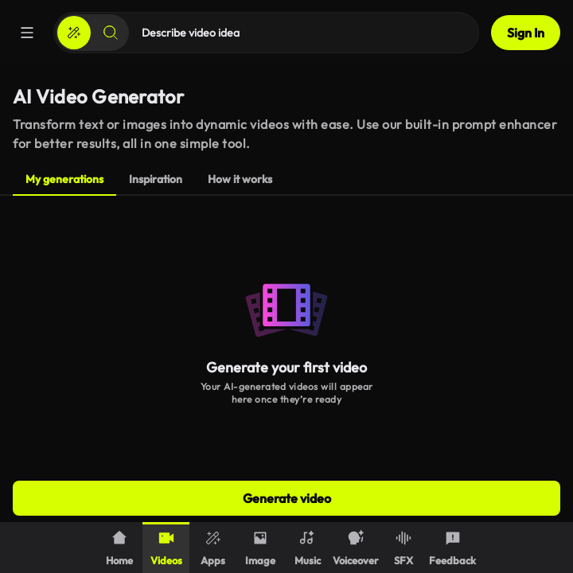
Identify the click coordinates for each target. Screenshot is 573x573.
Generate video (287, 498)
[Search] (110, 32)
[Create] (74, 32)
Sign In (525, 33)
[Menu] (27, 32)
